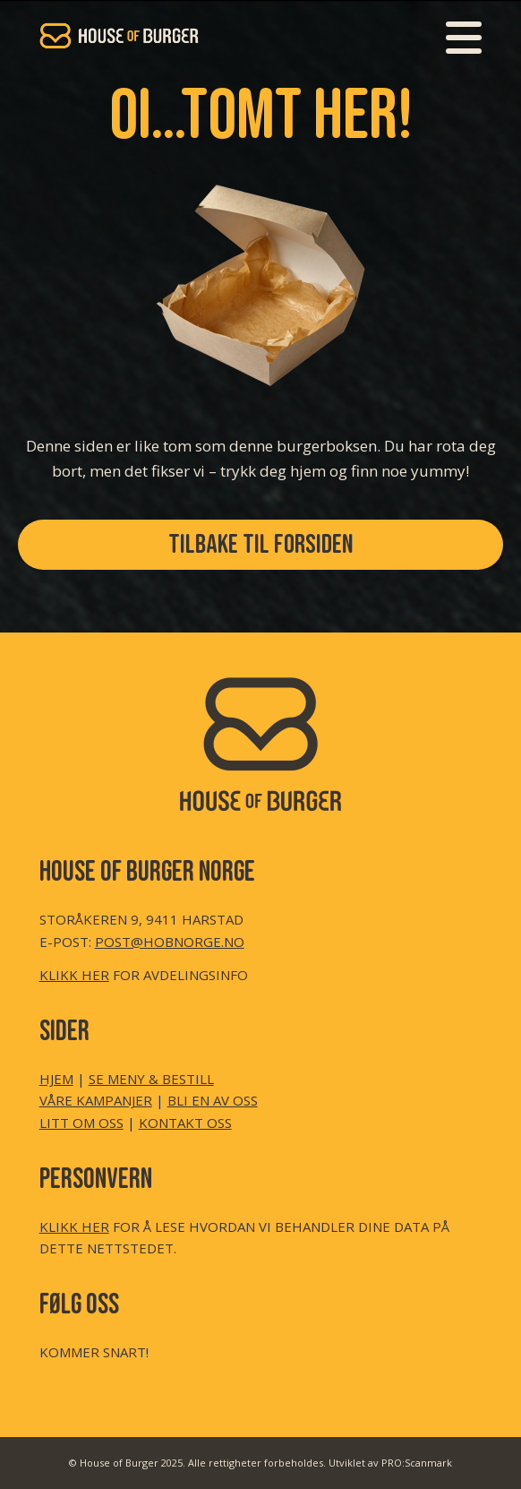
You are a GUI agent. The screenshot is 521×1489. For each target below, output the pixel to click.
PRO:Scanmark (416, 1462)
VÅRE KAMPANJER (95, 1100)
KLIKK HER (74, 975)
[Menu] (455, 36)
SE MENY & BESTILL (151, 1079)
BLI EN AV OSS (212, 1100)
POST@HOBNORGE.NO (169, 942)
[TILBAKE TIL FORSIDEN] (260, 545)
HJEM (56, 1079)
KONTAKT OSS (185, 1123)
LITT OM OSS (81, 1123)
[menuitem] (455, 36)
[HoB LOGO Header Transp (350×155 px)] (216, 36)
